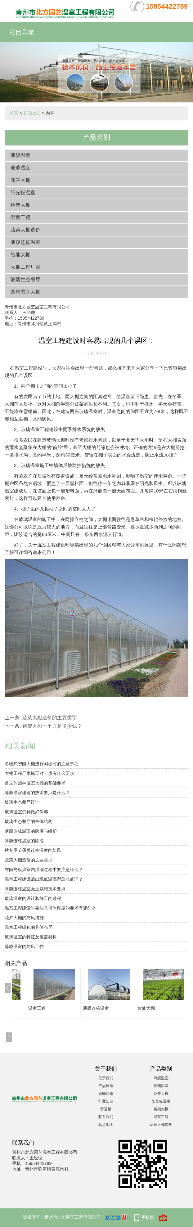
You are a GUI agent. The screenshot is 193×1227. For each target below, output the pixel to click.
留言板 (105, 1109)
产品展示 (105, 1086)
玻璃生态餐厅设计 (22, 802)
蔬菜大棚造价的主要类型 (49, 717)
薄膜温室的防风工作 (24, 946)
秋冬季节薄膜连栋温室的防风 (33, 850)
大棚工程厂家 (25, 267)
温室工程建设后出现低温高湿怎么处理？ (44, 879)
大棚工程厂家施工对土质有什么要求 (39, 773)
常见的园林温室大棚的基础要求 (35, 782)
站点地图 (105, 1124)
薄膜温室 (20, 155)
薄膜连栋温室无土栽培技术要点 (35, 888)
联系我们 (105, 1117)
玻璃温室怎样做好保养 (26, 811)
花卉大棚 (20, 180)
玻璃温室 (20, 167)
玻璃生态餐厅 (25, 279)
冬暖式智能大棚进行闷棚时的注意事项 (42, 763)
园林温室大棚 (25, 291)
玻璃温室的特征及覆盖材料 (31, 936)
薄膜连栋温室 (25, 242)
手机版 (147, 1217)
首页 (14, 113)
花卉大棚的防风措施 (24, 917)
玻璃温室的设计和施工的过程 (33, 898)
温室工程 (20, 217)
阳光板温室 (23, 192)
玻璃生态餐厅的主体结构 (28, 821)
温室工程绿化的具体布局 (28, 927)
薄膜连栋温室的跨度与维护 (31, 831)
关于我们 (105, 1078)
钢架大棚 (20, 205)
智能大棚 (20, 254)
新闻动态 (32, 113)
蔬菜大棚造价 (25, 229)
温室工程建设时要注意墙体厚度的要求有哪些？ (50, 908)
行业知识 (105, 1101)
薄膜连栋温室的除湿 (24, 840)
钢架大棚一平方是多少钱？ (52, 726)
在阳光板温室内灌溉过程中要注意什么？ (44, 869)
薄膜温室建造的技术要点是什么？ (37, 792)
